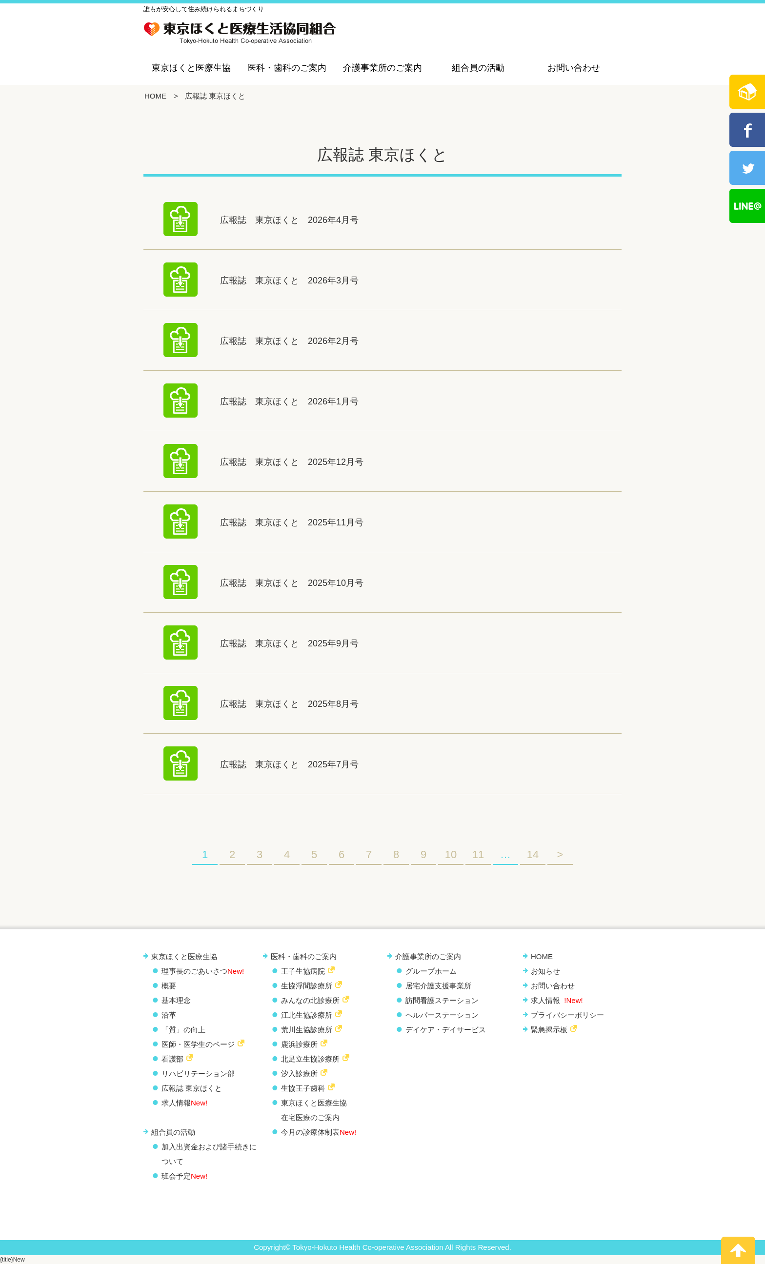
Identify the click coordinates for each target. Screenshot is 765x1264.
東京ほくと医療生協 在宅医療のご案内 (314, 1110)
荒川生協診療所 (306, 1029)
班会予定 (184, 1176)
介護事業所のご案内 (382, 68)
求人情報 (184, 1103)
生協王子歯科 (303, 1088)
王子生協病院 (303, 971)
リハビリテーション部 (198, 1073)
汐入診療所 (299, 1073)
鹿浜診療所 (299, 1044)
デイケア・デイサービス (445, 1029)
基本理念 (176, 1000)
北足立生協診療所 (310, 1059)
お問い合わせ (573, 68)
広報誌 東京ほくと (191, 1088)
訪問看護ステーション (442, 1000)
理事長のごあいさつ (202, 971)
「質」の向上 (183, 1029)
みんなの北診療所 (310, 1000)
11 (478, 854)
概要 (168, 986)
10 (451, 854)
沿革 (168, 1015)
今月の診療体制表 (318, 1132)
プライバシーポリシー (567, 1015)
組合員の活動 (478, 68)
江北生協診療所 (306, 1015)
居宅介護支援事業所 (438, 986)
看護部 (172, 1059)
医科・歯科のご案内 (286, 68)
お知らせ (545, 971)
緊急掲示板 (549, 1029)
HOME (155, 96)
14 (533, 854)
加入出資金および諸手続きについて (209, 1154)
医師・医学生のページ (198, 1044)
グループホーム (431, 971)
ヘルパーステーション (442, 1015)
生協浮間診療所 (306, 986)
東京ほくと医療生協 (191, 68)
